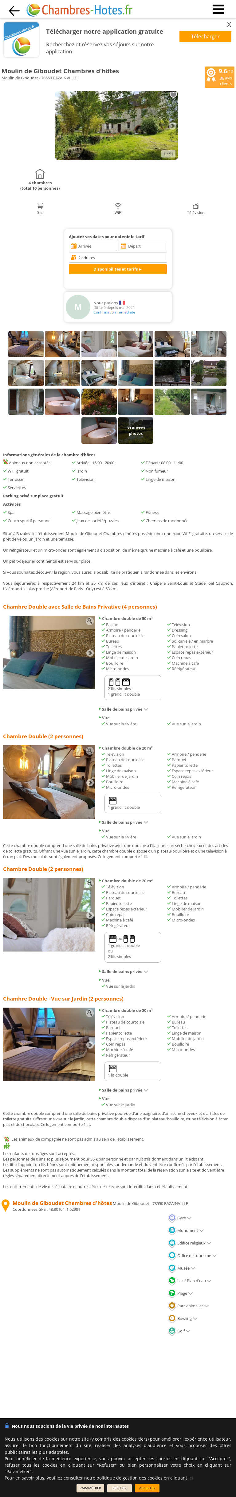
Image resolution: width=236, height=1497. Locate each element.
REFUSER (119, 1488)
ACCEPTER (147, 1488)
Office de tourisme (192, 1255)
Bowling (183, 1318)
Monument (186, 1230)
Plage (180, 1293)
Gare (180, 1218)
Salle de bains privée (123, 709)
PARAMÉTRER (90, 1488)
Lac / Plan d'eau (190, 1280)
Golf (179, 1331)
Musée (181, 1268)
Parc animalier (188, 1306)
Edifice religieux (189, 1243)
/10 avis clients (219, 76)
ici (190, 1478)
